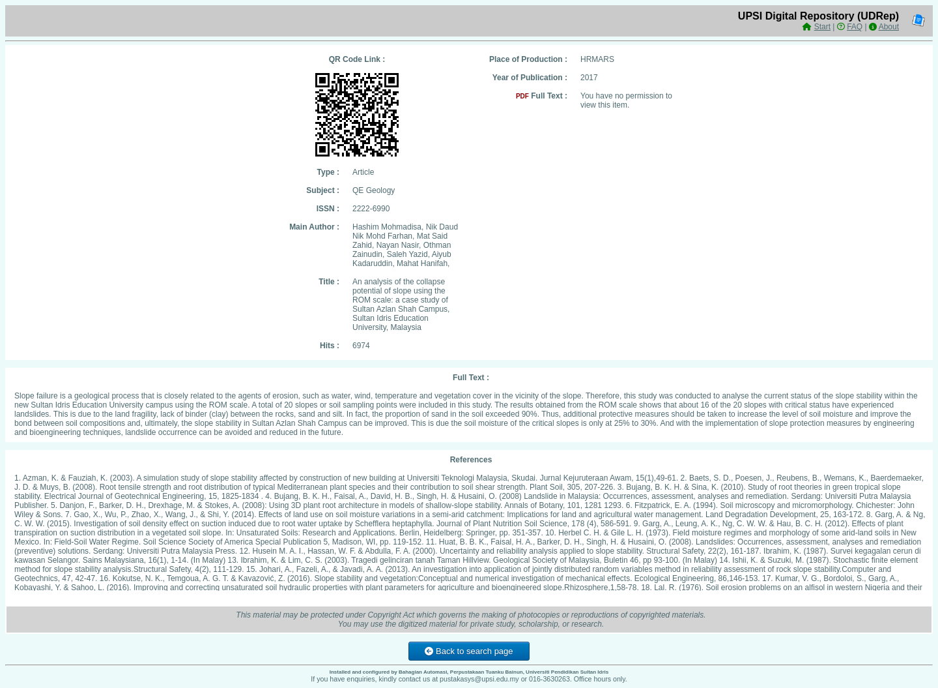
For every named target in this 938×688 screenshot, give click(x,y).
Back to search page (469, 651)
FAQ (854, 26)
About (889, 26)
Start (822, 26)
